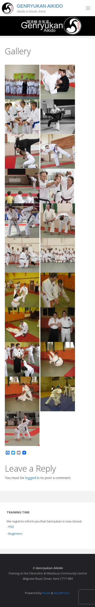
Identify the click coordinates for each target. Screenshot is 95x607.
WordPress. (62, 593)
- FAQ (10, 527)
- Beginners (15, 533)
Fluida (46, 593)
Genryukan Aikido (40, 6)
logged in (32, 478)
